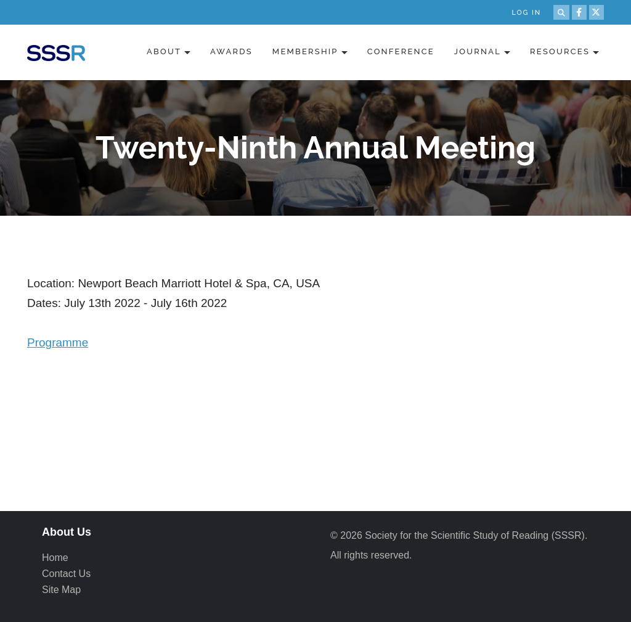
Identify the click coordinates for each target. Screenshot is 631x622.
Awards (231, 51)
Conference (400, 51)
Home (55, 557)
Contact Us (66, 573)
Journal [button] (477, 51)
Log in (526, 13)
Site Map (61, 589)
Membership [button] (305, 51)
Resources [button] (560, 51)
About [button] (164, 51)
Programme (57, 342)
